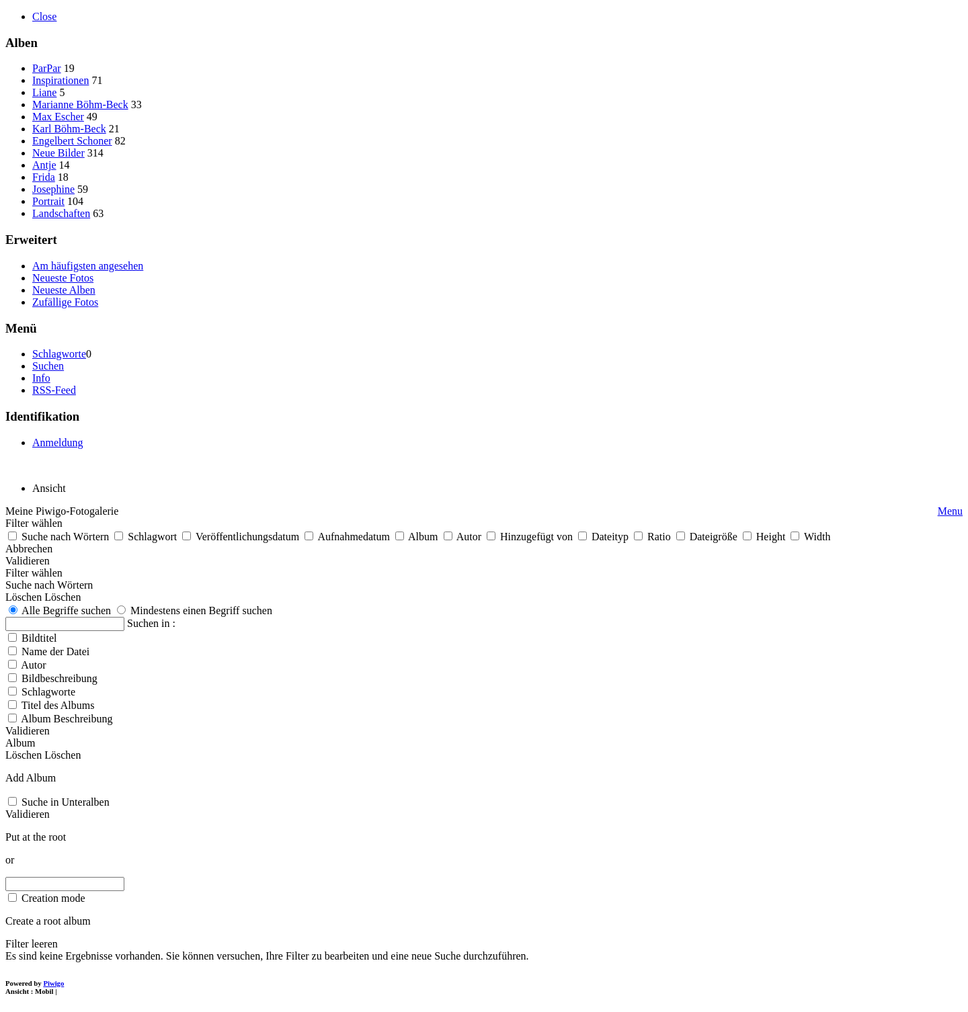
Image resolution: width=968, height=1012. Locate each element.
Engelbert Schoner (72, 140)
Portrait (48, 201)
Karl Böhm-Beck (69, 128)
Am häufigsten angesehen (87, 265)
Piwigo (53, 983)
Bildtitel (39, 638)
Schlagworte (59, 354)
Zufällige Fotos (65, 302)
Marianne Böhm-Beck (80, 104)
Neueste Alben (63, 290)
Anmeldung (57, 442)
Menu (950, 511)
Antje (44, 165)
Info (41, 378)
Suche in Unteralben (66, 802)
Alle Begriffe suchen (60, 610)
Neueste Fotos (62, 278)
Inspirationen (60, 80)
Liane (44, 92)
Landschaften (61, 213)
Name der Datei (55, 651)
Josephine (53, 189)
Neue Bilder (58, 153)
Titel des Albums (58, 705)
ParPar (46, 68)
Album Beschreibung (66, 718)
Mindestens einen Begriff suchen (194, 610)
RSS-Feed (54, 390)
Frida (43, 177)
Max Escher (58, 116)
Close (44, 16)
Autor (33, 665)
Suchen (48, 366)
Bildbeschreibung (59, 678)
